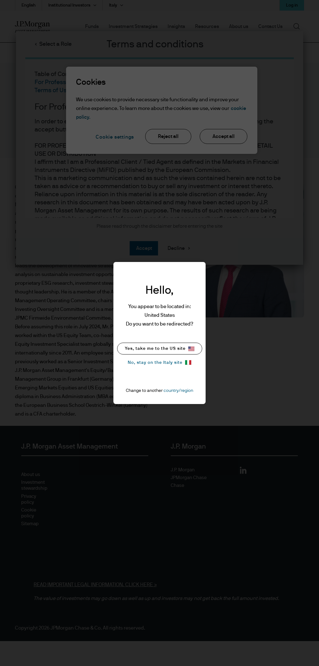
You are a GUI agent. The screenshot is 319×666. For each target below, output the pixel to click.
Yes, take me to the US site (159, 348)
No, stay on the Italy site (159, 362)
